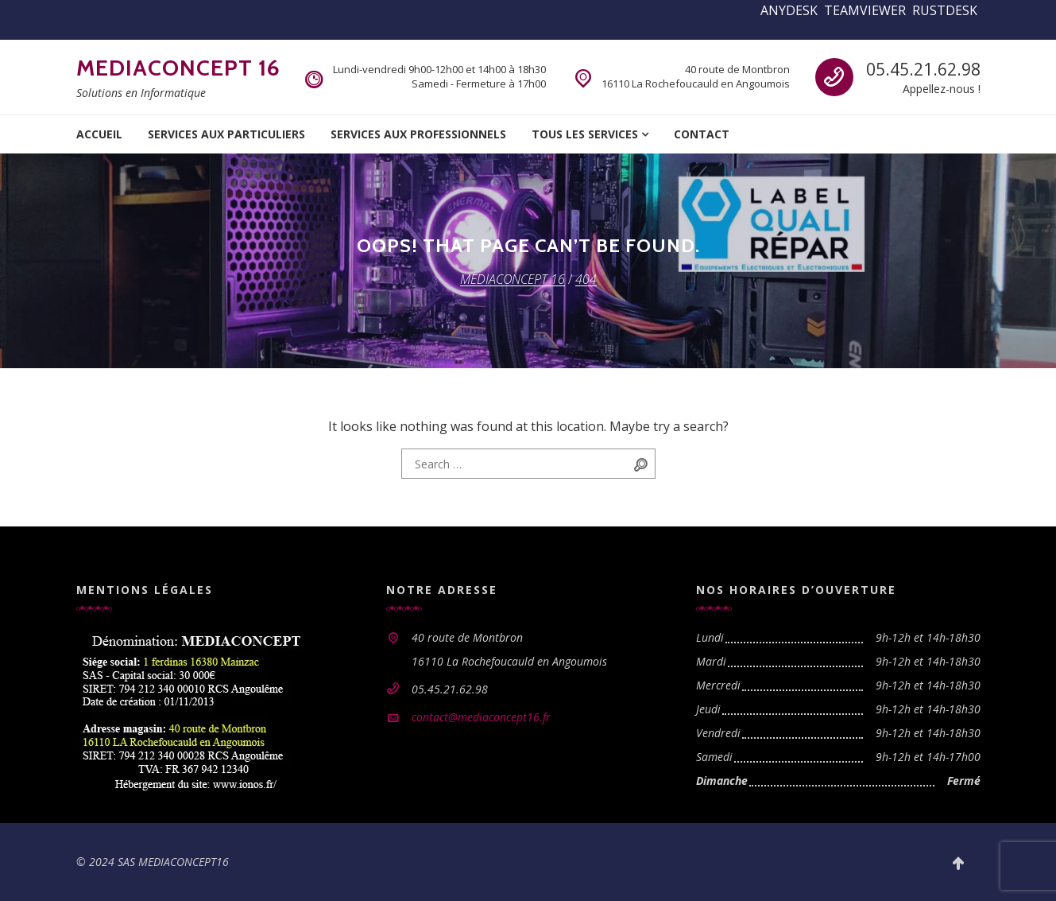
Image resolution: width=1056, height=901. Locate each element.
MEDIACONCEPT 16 (178, 67)
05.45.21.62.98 (923, 69)
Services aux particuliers (226, 134)
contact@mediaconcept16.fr (481, 716)
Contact (701, 134)
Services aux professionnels (418, 134)
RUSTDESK (944, 10)
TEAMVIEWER (865, 10)
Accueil (99, 134)
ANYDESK (789, 10)
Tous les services (585, 134)
